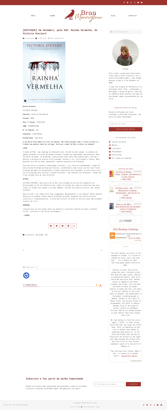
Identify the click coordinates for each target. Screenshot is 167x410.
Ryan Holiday (127, 198)
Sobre (52, 16)
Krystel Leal (93, 407)
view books (138, 240)
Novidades (39, 235)
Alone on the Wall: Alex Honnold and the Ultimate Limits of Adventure (127, 206)
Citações (125, 246)
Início (33, 16)
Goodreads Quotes (136, 361)
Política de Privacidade (16, 405)
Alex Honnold (127, 211)
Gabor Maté (126, 179)
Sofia (118, 234)
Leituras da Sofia (125, 169)
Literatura (29, 235)
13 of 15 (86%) (134, 238)
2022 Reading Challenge (125, 229)
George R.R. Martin (129, 356)
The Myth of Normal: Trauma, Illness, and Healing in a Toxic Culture (128, 174)
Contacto (132, 16)
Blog (113, 16)
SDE (46, 235)
